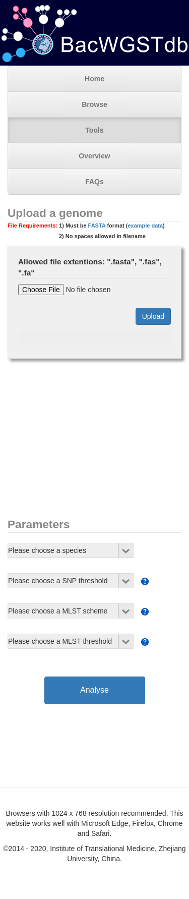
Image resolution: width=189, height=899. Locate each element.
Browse (94, 104)
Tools (94, 130)
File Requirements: (32, 225)
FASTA (97, 225)
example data (145, 225)
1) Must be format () (86, 231)
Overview (94, 156)
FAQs (94, 182)
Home (94, 79)
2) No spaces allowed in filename (102, 236)
